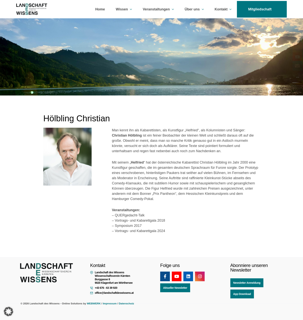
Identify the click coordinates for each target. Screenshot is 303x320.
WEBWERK (94, 303)
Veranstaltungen (158, 9)
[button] (130, 9)
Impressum (110, 303)
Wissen (124, 9)
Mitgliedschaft (262, 9)
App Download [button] (242, 294)
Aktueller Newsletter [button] (175, 287)
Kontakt (223, 9)
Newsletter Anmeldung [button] (246, 282)
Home (100, 9)
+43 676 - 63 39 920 (106, 287)
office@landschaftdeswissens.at (114, 292)
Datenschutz (126, 303)
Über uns (194, 9)
